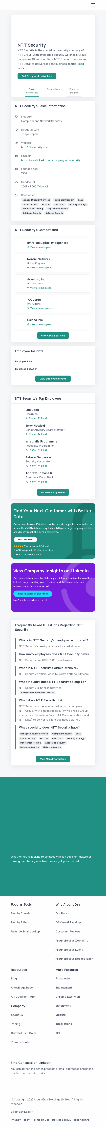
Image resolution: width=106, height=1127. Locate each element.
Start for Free (25, 539)
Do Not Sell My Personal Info (71, 1120)
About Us (17, 1015)
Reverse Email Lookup (25, 931)
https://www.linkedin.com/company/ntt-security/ (51, 160)
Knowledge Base (22, 987)
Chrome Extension (68, 996)
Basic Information (32, 91)
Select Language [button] (21, 1111)
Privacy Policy (20, 1120)
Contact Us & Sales (24, 1033)
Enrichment (63, 1005)
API (58, 1033)
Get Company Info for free (37, 76)
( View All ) (43, 186)
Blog (14, 978)
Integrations (64, 1024)
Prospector (63, 978)
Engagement (64, 987)
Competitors (53, 89)
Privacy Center (21, 1042)
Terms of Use (41, 1120)
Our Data (61, 913)
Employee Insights (74, 91)
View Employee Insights (53, 378)
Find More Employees (53, 492)
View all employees (39, 247)
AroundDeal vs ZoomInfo (72, 940)
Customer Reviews (68, 931)
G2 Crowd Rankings (69, 922)
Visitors (61, 1015)
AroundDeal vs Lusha (69, 949)
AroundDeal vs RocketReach (74, 958)
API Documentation (23, 996)
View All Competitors (53, 335)
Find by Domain (21, 913)
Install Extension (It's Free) (33, 593)
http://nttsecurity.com (34, 147)
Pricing (15, 1024)
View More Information (53, 759)
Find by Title (19, 922)
